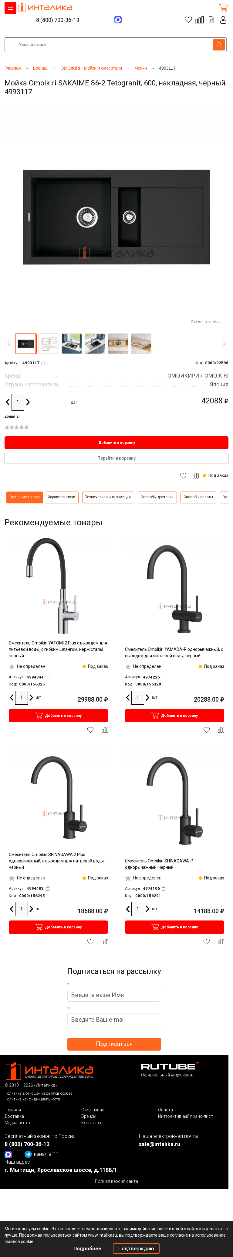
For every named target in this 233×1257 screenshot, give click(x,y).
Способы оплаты (198, 497)
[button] (25, 343)
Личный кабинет (223, 20)
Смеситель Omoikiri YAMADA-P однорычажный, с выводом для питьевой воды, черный (174, 652)
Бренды (88, 1116)
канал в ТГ (41, 1154)
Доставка (14, 1116)
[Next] (224, 344)
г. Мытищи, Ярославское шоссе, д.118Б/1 (61, 1170)
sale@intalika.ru (160, 1144)
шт (74, 402)
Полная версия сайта (116, 1181)
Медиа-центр (17, 1122)
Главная (13, 1109)
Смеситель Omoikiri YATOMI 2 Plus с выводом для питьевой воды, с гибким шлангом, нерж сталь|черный (58, 649)
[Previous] (9, 344)
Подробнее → (90, 1248)
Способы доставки (157, 497)
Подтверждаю (136, 1248)
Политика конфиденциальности (32, 1099)
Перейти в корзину (116, 458)
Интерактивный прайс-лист (185, 1116)
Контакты (91, 1122)
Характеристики (61, 497)
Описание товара (24, 497)
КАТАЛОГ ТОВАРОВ (10, 8)
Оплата (165, 1109)
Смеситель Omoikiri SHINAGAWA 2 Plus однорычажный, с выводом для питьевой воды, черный (57, 861)
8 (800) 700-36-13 (57, 20)
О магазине (92, 1109)
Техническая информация (108, 497)
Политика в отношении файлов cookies (39, 1093)
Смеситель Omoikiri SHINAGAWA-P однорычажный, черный (159, 864)
